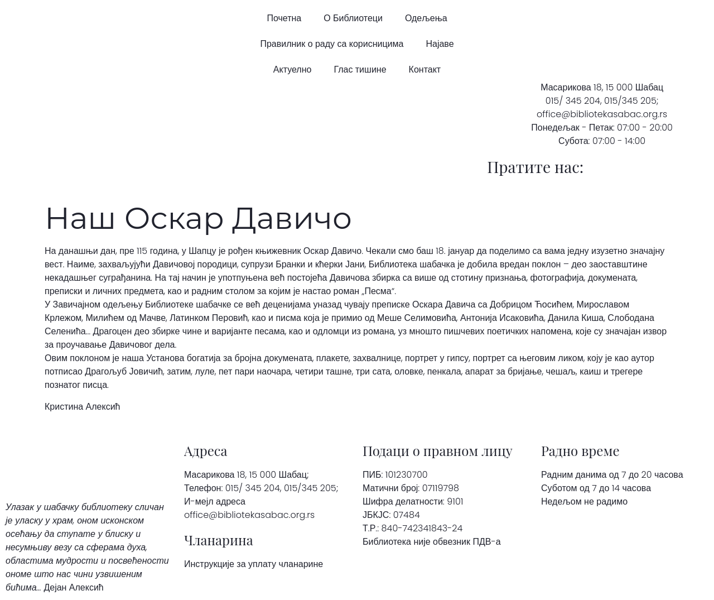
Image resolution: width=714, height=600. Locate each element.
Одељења (426, 18)
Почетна (284, 18)
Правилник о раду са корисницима (331, 43)
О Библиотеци (353, 18)
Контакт (425, 69)
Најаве (440, 43)
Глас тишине (360, 69)
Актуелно (292, 69)
